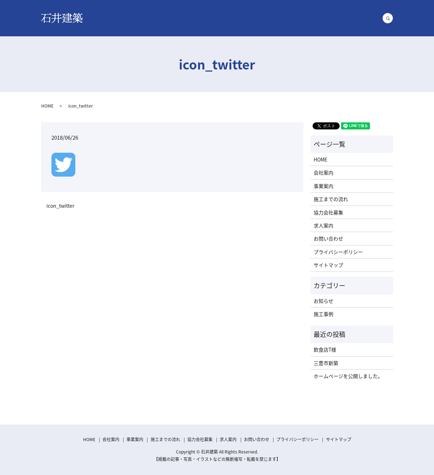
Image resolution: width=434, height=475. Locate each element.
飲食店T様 (325, 349)
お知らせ (323, 300)
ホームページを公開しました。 (348, 375)
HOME (138, 17)
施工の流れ (257, 17)
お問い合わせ (363, 17)
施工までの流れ (331, 198)
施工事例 (225, 17)
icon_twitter (60, 205)
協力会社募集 (294, 17)
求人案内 (328, 17)
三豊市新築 (326, 362)
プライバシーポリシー (338, 251)
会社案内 (166, 17)
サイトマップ (328, 264)
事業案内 (195, 17)
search (390, 18)
